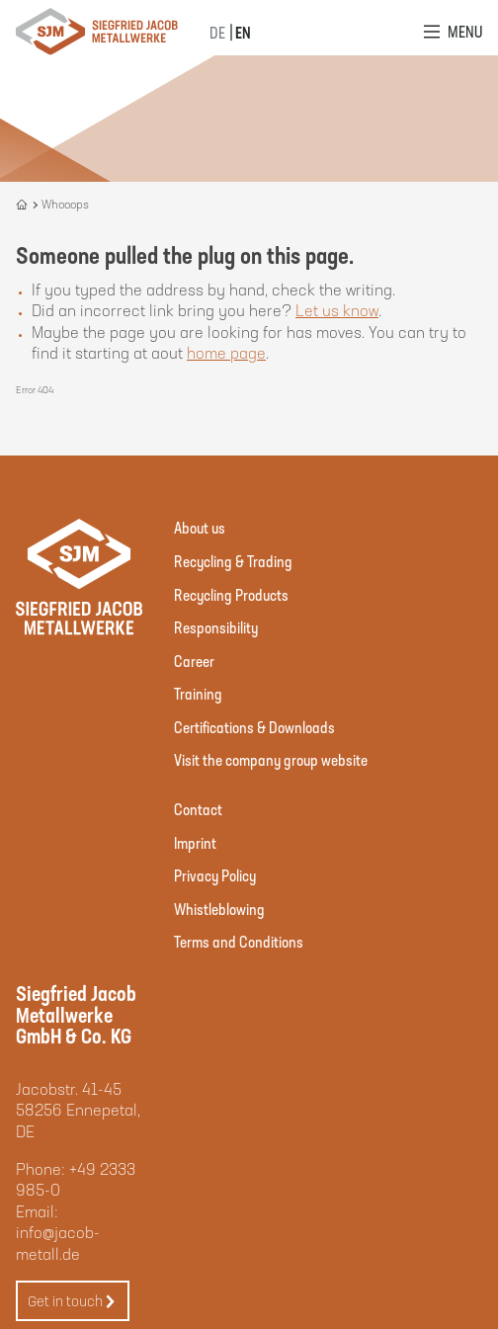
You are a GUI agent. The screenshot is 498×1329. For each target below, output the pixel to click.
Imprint (195, 842)
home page (226, 352)
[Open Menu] (453, 31)
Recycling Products (231, 594)
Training (198, 693)
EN (243, 32)
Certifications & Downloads (254, 726)
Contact (198, 808)
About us (199, 527)
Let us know (336, 309)
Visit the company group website (271, 759)
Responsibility (216, 627)
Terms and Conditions (238, 941)
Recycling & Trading (233, 560)
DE (217, 32)
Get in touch (72, 1301)
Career (194, 660)
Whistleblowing (219, 908)
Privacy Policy (215, 875)
